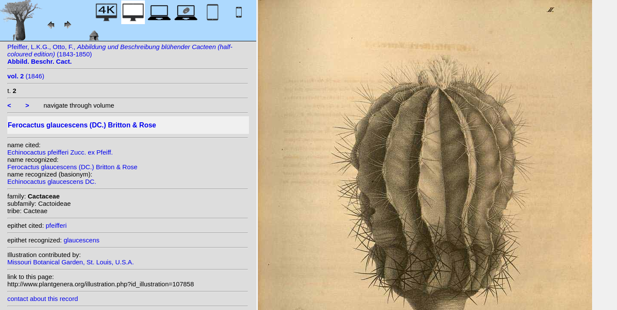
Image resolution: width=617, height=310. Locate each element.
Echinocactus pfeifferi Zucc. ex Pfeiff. (60, 152)
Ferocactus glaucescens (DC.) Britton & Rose (72, 166)
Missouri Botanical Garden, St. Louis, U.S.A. (70, 262)
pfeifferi (56, 225)
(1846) (25, 76)
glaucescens (81, 240)
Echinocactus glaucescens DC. (51, 181)
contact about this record (42, 298)
